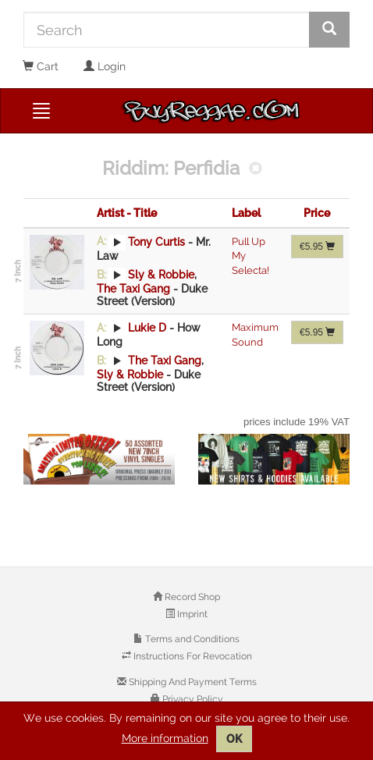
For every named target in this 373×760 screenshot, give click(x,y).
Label (246, 213)
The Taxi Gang (133, 288)
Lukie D (147, 327)
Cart (41, 66)
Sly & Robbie (161, 274)
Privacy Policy (191, 699)
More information (165, 738)
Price (317, 213)
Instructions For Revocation (191, 656)
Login (104, 66)
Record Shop (191, 596)
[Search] (166, 30)
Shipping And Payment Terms (191, 682)
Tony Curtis (156, 241)
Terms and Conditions (191, 639)
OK (234, 739)
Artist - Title (127, 213)
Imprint (191, 614)
